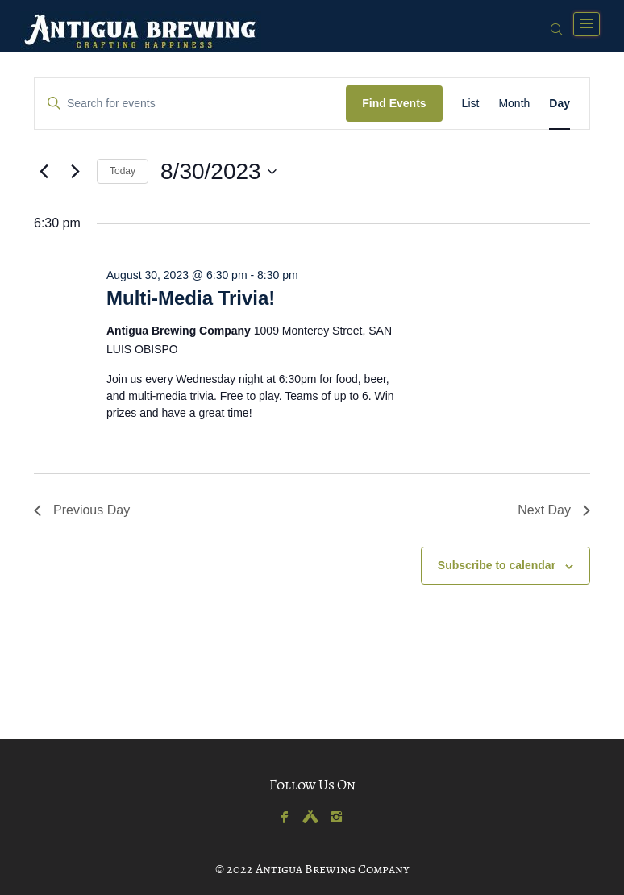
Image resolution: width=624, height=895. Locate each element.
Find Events (394, 103)
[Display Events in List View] (471, 103)
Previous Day (82, 510)
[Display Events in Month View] (514, 103)
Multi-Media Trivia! (190, 298)
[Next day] (75, 171)
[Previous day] (43, 171)
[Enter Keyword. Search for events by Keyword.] (190, 103)
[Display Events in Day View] (559, 103)
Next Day (554, 510)
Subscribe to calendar (496, 565)
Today (122, 171)
